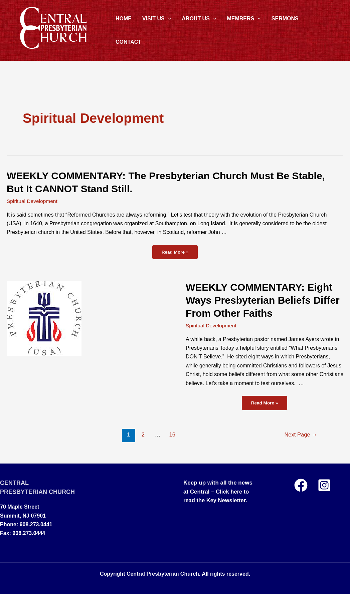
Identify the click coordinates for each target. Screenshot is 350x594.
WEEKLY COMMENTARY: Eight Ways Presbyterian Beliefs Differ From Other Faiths (263, 300)
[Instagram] (324, 485)
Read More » (178, 253)
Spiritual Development (33, 201)
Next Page (300, 434)
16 (172, 434)
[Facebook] (301, 485)
